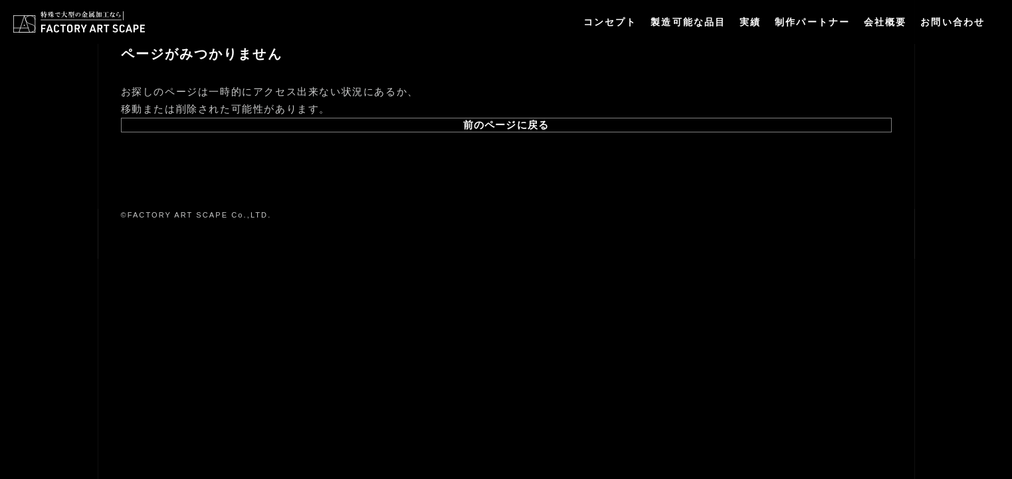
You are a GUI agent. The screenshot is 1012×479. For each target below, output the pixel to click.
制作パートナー (812, 22)
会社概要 (885, 22)
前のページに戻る (505, 124)
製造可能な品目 (688, 22)
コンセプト (610, 22)
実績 (750, 22)
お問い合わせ (952, 22)
